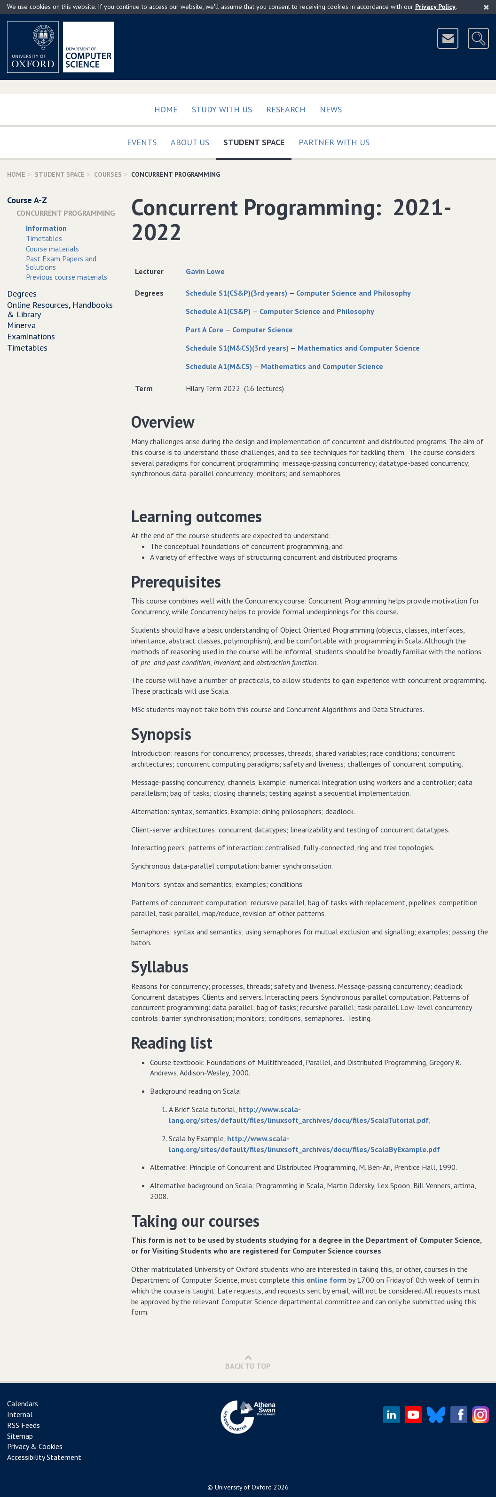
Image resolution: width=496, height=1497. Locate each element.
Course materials (52, 248)
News (331, 109)
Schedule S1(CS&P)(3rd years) (236, 293)
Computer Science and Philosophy (353, 293)
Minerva (21, 325)
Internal (19, 1414)
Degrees (22, 293)
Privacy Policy (435, 6)
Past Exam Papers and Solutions (61, 263)
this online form (318, 1280)
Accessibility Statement (44, 1457)
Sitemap (20, 1436)
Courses (108, 174)
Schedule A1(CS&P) (218, 311)
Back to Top (248, 1362)
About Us (190, 142)
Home (166, 109)
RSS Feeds (23, 1425)
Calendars (22, 1403)
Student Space (257, 140)
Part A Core (204, 329)
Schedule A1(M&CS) (219, 366)
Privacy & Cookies (35, 1446)
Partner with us (334, 142)
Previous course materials (66, 277)
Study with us (222, 109)
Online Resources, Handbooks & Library (60, 309)
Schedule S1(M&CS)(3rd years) (237, 348)
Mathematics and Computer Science (359, 348)
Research (286, 109)
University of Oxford (243, 1487)
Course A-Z (27, 200)
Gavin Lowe (205, 271)
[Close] (486, 7)
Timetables (44, 238)
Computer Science (262, 329)
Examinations (31, 336)
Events (142, 142)
